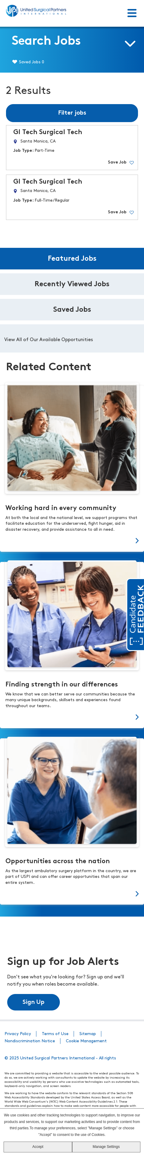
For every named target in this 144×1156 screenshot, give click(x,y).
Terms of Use (55, 1034)
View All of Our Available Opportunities (48, 340)
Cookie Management (86, 1041)
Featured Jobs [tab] (72, 259)
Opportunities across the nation (57, 861)
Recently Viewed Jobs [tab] (72, 284)
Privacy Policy (18, 1034)
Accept (37, 1147)
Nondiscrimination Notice (30, 1041)
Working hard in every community (60, 508)
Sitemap (87, 1034)
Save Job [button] (117, 162)
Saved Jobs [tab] (72, 310)
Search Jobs (46, 41)
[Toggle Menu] (132, 14)
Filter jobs (72, 113)
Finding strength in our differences (61, 684)
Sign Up (33, 1002)
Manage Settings (106, 1147)
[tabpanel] (72, 338)
